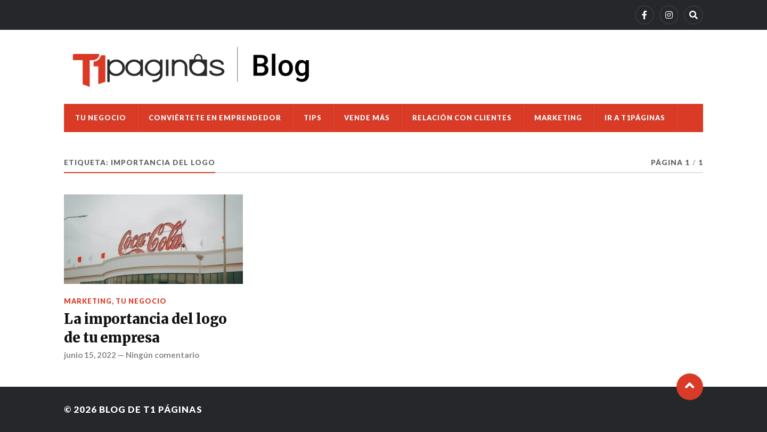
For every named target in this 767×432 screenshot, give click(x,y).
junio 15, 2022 (90, 355)
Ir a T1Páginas (635, 117)
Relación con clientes (462, 117)
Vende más (367, 117)
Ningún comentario (162, 355)
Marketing (558, 117)
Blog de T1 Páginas (150, 409)
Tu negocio (100, 117)
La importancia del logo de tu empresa (145, 328)
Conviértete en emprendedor (215, 117)
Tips (313, 117)
